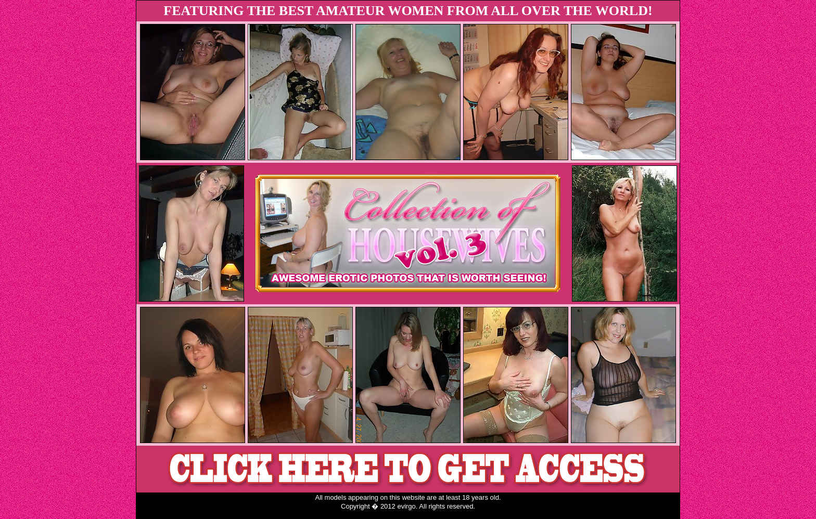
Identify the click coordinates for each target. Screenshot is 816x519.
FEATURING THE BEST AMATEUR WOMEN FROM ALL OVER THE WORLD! (407, 10)
